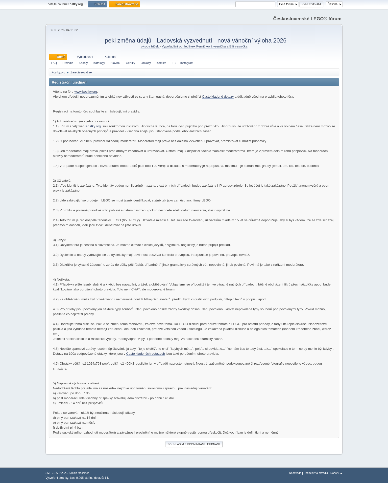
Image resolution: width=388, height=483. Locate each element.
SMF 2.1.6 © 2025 (56, 472)
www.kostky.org (85, 91)
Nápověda (295, 472)
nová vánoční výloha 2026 (252, 40)
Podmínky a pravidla (316, 472)
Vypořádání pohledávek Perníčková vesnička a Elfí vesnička (204, 46)
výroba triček (150, 46)
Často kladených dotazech (145, 353)
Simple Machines (79, 472)
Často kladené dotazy (218, 96)
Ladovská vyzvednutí (185, 40)
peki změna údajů (127, 40)
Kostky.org (93, 126)
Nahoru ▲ (336, 472)
